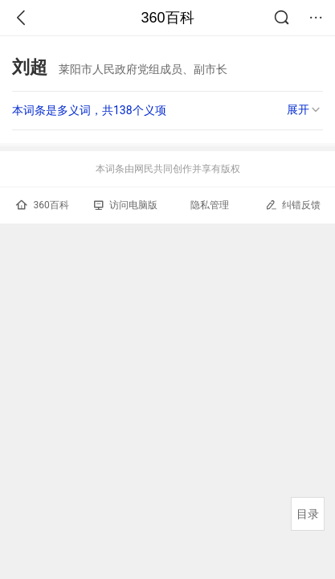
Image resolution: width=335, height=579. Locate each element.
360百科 (167, 18)
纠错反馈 (293, 205)
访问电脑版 (125, 205)
